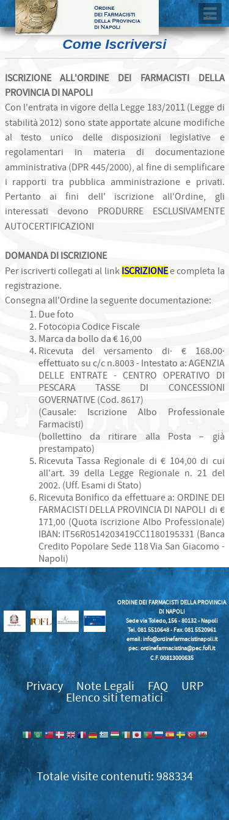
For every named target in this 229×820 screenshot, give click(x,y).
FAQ (158, 686)
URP (192, 686)
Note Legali (105, 686)
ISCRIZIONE (145, 271)
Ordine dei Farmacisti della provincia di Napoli (87, 17)
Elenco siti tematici (114, 698)
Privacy (44, 686)
